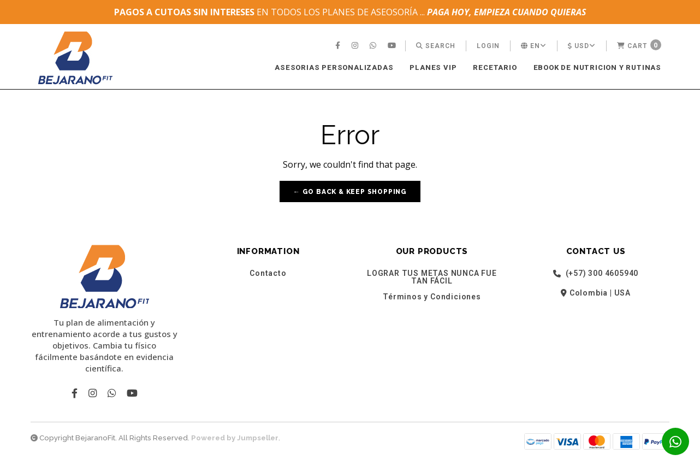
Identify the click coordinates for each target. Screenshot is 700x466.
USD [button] (582, 46)
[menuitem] (339, 46)
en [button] (534, 46)
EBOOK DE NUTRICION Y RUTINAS (597, 67)
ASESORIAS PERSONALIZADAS (334, 67)
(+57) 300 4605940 (595, 273)
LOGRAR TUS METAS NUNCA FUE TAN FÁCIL (432, 277)
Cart (639, 44)
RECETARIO (495, 67)
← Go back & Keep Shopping (350, 192)
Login (488, 46)
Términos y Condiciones (432, 296)
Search (435, 46)
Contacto (268, 273)
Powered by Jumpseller (234, 438)
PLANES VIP (433, 67)
